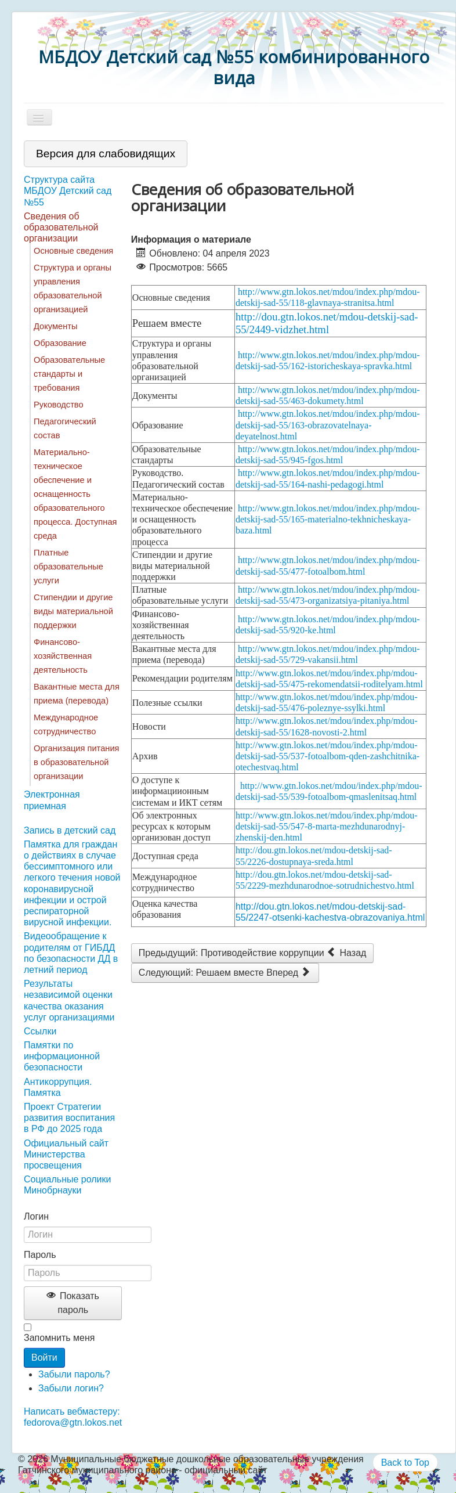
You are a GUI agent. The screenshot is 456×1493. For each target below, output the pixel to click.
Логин (36, 1216)
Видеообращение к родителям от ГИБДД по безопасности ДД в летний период (71, 953)
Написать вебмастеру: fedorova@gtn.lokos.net (73, 1417)
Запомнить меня (59, 1338)
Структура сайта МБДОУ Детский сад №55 (67, 191)
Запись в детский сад (69, 830)
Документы (56, 326)
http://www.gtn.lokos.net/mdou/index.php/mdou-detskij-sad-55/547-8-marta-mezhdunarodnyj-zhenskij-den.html (327, 826)
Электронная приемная (52, 799)
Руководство (59, 404)
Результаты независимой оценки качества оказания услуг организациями (69, 1000)
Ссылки (40, 1031)
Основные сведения (73, 250)
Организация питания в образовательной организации (77, 762)
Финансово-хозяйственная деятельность (63, 656)
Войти (44, 1357)
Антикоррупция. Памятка (58, 1087)
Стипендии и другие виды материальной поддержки (73, 611)
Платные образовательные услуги (68, 566)
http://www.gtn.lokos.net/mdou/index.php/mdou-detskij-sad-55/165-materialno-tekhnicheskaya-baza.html (328, 519)
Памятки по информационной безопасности (62, 1056)
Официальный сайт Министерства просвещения (66, 1154)
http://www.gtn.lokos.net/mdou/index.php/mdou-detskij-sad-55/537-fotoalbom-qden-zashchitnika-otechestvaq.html (327, 756)
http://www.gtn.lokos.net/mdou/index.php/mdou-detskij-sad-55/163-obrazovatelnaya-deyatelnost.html (328, 425)
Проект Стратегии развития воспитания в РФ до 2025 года (69, 1118)
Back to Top (405, 1462)
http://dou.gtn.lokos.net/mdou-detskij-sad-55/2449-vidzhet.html (327, 323)
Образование (60, 343)
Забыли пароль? (74, 1374)
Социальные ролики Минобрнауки (67, 1184)
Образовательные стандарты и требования (69, 373)
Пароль (40, 1255)
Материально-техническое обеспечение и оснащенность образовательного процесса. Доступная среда (75, 494)
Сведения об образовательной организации (61, 227)
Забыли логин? (71, 1388)
